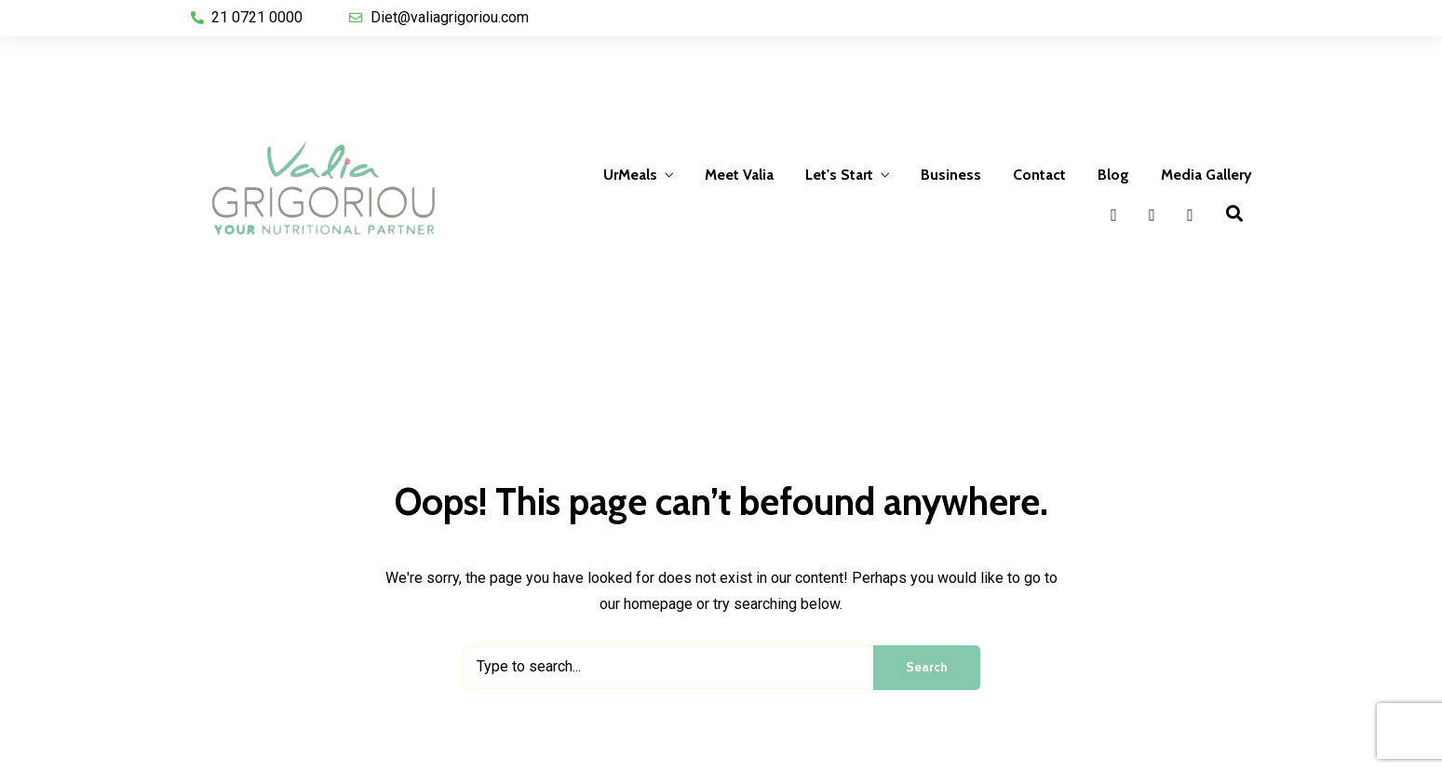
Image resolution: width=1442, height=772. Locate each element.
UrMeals (630, 174)
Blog (1113, 174)
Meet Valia (739, 174)
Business (951, 174)
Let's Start (839, 174)
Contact (1039, 174)
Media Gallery (1206, 174)
